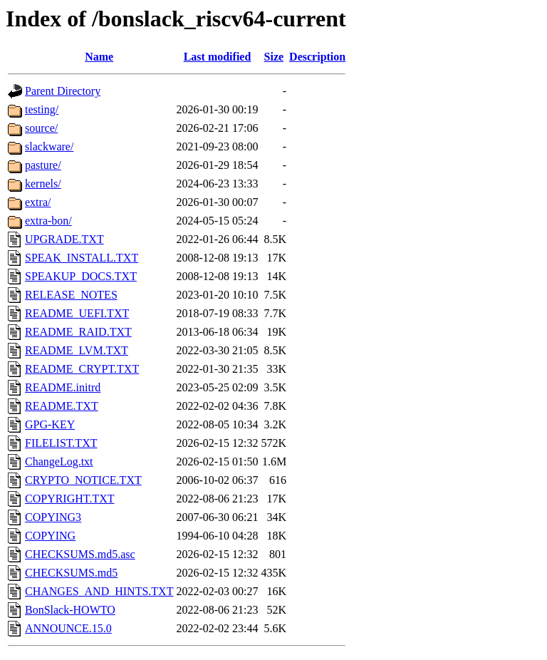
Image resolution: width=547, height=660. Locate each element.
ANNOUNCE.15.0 (68, 628)
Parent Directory (62, 91)
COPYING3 (53, 517)
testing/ (41, 109)
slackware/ (49, 146)
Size (274, 57)
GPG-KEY (50, 424)
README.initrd (62, 387)
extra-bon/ (48, 221)
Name (99, 57)
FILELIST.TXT (61, 443)
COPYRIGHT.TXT (69, 499)
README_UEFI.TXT (77, 313)
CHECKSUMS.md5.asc (80, 554)
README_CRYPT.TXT (82, 369)
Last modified (217, 57)
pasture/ (43, 165)
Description (317, 57)
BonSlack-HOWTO (70, 610)
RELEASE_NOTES (71, 295)
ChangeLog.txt (59, 461)
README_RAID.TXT (78, 332)
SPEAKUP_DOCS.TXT (81, 276)
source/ (41, 128)
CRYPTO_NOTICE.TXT (83, 480)
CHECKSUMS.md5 (71, 573)
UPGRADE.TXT (64, 239)
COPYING (50, 536)
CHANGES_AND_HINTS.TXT (99, 591)
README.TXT (61, 406)
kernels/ (43, 183)
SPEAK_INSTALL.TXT (81, 258)
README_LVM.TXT (76, 350)
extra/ (38, 202)
